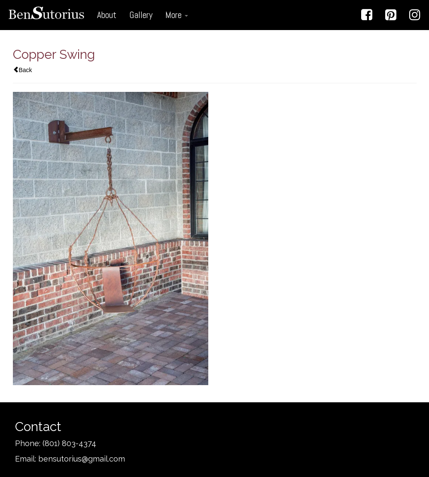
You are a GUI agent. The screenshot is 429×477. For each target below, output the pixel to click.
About (106, 15)
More (176, 15)
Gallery (140, 15)
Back (22, 70)
